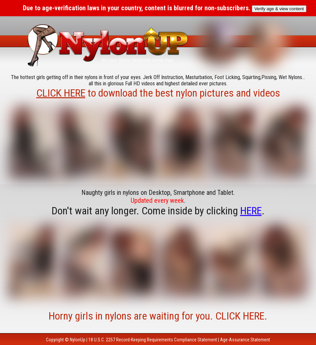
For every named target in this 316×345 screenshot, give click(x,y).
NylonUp (77, 339)
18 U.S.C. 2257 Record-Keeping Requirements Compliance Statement (152, 339)
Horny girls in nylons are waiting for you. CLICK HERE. (158, 316)
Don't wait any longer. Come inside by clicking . (158, 210)
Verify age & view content (279, 8)
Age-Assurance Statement (245, 339)
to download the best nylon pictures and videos (158, 93)
